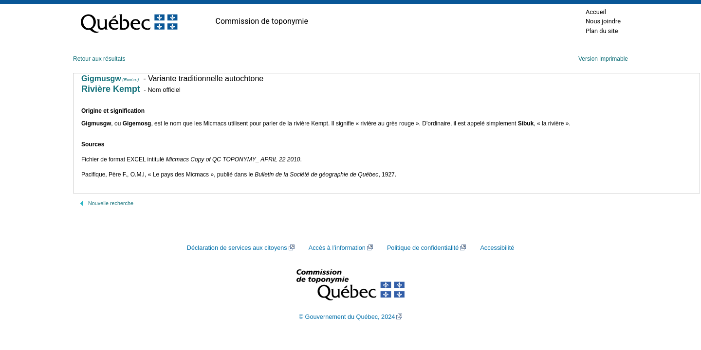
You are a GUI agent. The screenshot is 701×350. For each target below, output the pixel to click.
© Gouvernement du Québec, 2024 (347, 317)
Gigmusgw (110, 78)
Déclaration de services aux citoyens (237, 248)
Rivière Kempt (110, 89)
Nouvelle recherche (110, 203)
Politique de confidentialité (423, 248)
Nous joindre (603, 21)
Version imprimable (603, 58)
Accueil (596, 12)
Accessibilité (497, 248)
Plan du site (602, 31)
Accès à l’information (337, 248)
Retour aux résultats (99, 58)
